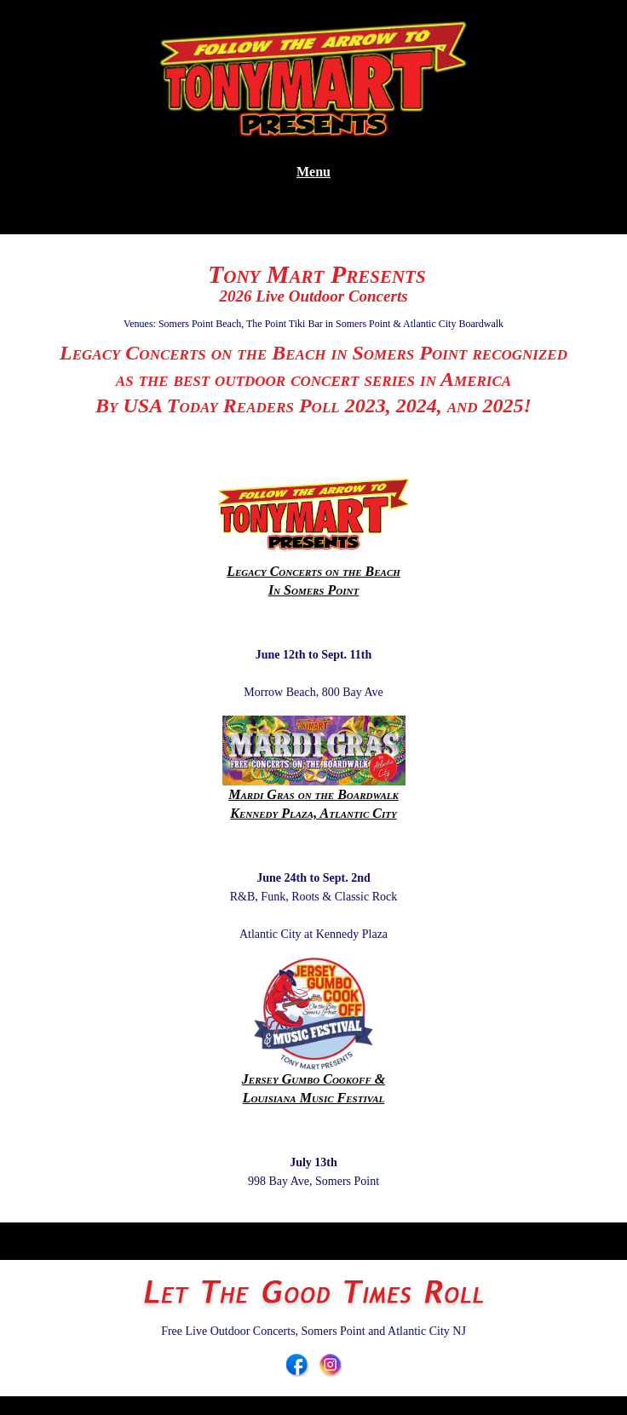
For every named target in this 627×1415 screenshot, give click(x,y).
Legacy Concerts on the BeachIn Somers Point (313, 536)
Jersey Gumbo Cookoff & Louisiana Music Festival (313, 1031)
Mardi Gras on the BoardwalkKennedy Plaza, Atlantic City (314, 768)
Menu (313, 171)
